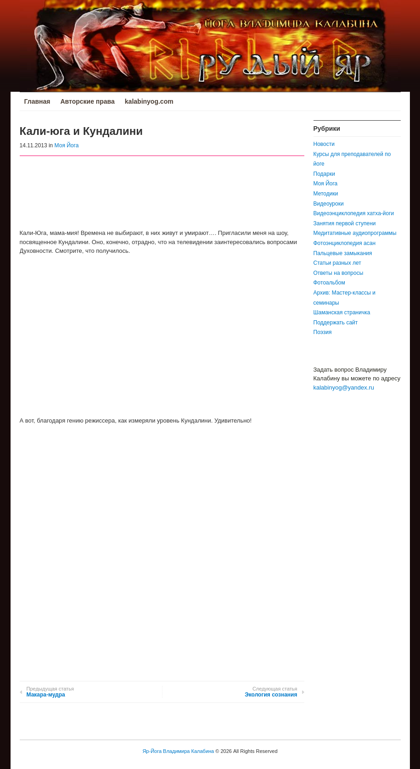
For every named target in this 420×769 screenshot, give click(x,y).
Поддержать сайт (336, 322)
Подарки (324, 174)
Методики (326, 193)
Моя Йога (67, 145)
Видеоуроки (329, 204)
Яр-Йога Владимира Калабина (178, 751)
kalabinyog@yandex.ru (344, 387)
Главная (37, 101)
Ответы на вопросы (339, 273)
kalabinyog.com (149, 101)
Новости (324, 144)
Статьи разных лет (337, 263)
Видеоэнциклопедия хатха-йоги (354, 213)
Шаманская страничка (342, 312)
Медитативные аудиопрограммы (355, 233)
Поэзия (323, 332)
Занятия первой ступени (345, 223)
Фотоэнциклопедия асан (345, 243)
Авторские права (87, 101)
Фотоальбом (329, 282)
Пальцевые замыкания (343, 253)
